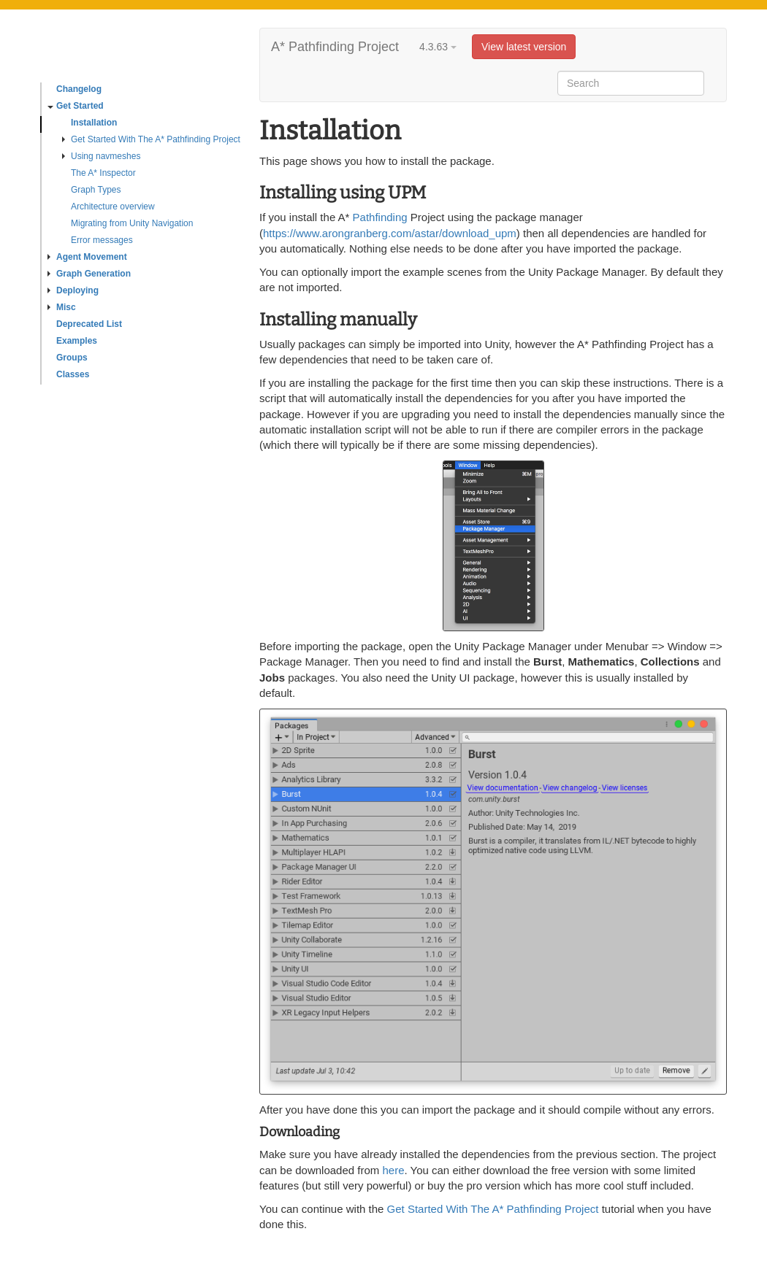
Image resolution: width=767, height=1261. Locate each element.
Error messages (102, 240)
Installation (94, 122)
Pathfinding (380, 217)
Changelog (79, 89)
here (393, 1170)
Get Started (75, 106)
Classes (72, 374)
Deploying (73, 290)
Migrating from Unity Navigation (132, 223)
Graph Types (96, 190)
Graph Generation (89, 274)
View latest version (523, 47)
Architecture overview (113, 206)
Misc (61, 307)
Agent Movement (87, 257)
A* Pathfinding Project (335, 46)
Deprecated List (89, 324)
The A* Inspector (103, 173)
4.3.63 (438, 47)
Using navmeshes (101, 156)
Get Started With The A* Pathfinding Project (151, 139)
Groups (72, 357)
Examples (76, 341)
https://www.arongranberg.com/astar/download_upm (389, 233)
